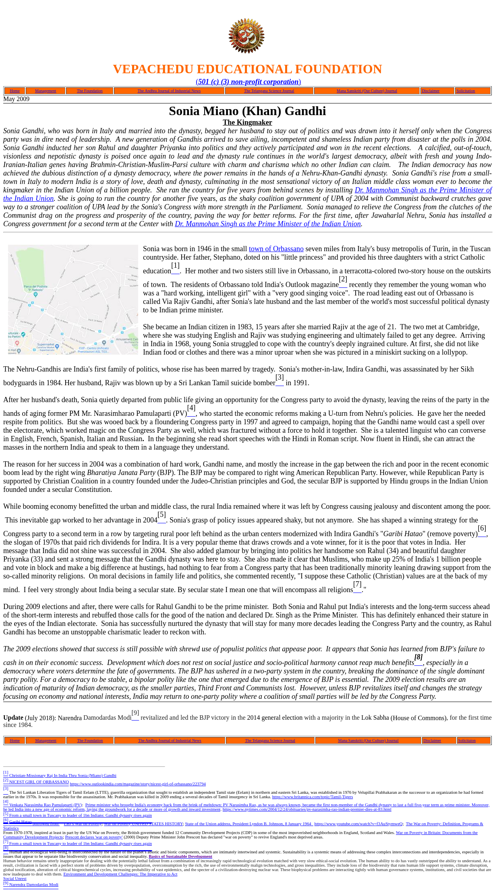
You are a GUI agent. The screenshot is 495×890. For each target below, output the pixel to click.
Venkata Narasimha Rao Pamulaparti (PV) (42, 805)
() (248, 82)
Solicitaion (467, 740)
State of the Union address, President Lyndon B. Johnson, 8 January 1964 (249, 824)
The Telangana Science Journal (269, 91)
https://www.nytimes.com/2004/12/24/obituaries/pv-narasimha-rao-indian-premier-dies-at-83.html (307, 809)
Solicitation (465, 91)
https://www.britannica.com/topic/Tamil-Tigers (312, 797)
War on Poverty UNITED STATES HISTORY (143, 824)
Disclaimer (430, 91)
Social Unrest (15, 878)
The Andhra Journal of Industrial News (169, 91)
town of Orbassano (276, 249)
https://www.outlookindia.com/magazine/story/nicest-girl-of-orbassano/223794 (138, 784)
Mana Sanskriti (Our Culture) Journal (367, 91)
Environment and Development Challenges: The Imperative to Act (120, 874)
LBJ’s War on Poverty (83, 824)
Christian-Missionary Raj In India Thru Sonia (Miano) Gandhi (59, 775)
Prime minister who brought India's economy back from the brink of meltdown (153, 805)
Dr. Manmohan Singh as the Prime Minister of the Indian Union (267, 224)
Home (14, 91)
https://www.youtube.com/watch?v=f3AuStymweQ (359, 824)
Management (45, 91)
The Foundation (90, 91)
